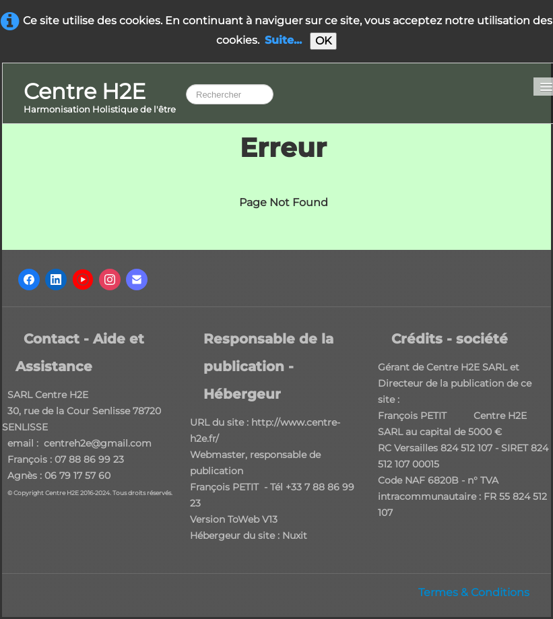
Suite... (283, 40)
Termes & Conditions (473, 592)
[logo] (99, 98)
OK (323, 40)
